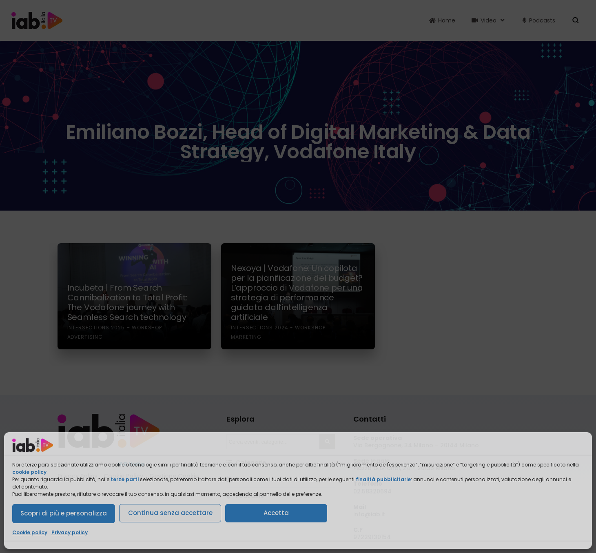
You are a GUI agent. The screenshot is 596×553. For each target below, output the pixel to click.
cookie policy (29, 472)
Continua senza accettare (170, 513)
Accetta (276, 513)
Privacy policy (69, 532)
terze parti (125, 479)
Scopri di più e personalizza (63, 513)
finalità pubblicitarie (383, 479)
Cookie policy (29, 532)
